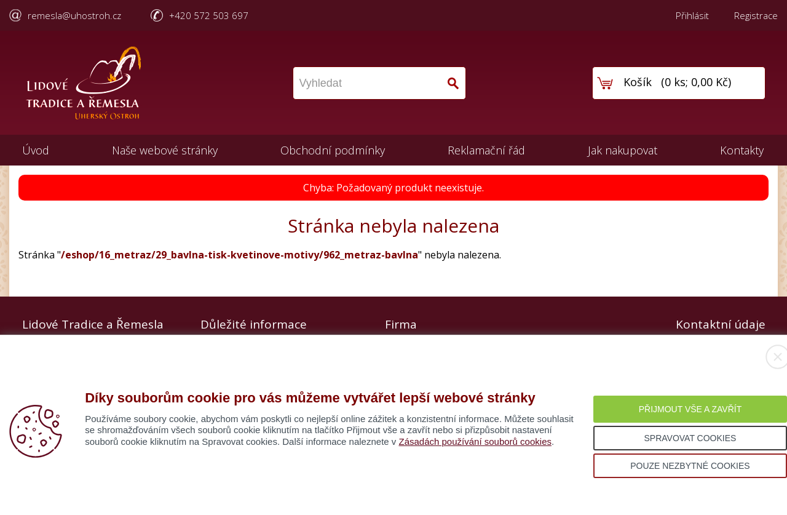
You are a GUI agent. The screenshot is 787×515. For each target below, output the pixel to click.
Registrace (756, 15)
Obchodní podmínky (332, 150)
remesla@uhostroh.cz (74, 15)
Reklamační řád (486, 150)
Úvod (35, 150)
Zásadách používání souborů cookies (475, 441)
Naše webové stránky (165, 150)
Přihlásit (692, 15)
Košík (637, 81)
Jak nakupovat (622, 150)
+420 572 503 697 (208, 15)
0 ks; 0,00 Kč (696, 81)
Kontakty (742, 150)
